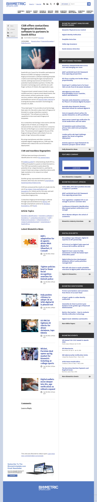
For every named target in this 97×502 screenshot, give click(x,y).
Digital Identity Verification (71, 35)
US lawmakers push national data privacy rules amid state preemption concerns (74, 128)
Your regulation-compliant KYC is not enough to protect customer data (75, 201)
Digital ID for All (29, 12)
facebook (54, 4)
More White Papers (68, 323)
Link (11, 32)
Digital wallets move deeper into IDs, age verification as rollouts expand (48, 384)
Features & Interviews (43, 12)
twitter (51, 4)
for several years (44, 157)
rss (44, 4)
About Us (31, 4)
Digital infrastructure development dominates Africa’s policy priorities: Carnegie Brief (74, 261)
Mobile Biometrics (26, 43)
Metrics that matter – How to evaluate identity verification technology (75, 313)
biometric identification (29, 215)
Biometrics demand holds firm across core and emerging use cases (75, 66)
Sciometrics (25, 206)
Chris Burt (41, 38)
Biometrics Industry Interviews (72, 221)
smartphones (45, 222)
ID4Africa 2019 (28, 162)
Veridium (47, 204)
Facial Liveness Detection (71, 49)
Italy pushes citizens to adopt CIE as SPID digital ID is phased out (47, 300)
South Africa (25, 224)
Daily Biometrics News (69, 149)
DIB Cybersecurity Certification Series (76, 356)
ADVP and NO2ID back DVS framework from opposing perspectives (75, 73)
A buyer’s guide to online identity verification (73, 298)
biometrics (25, 218)
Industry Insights (50, 12)
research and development (30, 222)
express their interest (46, 99)
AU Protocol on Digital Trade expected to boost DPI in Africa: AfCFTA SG (75, 245)
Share (11, 25)
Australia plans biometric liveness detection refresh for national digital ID (76, 107)
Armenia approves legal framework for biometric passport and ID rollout (75, 143)
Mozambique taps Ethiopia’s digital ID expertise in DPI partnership (75, 239)
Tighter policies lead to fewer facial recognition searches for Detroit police (48, 273)
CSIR (49, 218)
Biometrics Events (81, 12)
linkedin (47, 4)
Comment (12, 36)
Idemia (44, 201)
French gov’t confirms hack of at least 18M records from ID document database (76, 86)
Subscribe (38, 4)
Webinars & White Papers (72, 12)
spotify (57, 4)
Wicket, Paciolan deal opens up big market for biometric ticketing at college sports (47, 356)
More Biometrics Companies (71, 177)
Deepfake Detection (69, 39)
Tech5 (35, 206)
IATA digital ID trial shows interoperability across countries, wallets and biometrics (73, 93)
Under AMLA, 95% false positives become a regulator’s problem (76, 187)
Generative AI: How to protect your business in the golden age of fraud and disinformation (76, 305)
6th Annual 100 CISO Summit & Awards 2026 (76, 342)
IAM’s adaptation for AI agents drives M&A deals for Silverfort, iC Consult (47, 243)
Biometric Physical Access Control (74, 30)
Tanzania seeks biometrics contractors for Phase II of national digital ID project (76, 101)
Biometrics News (21, 12)
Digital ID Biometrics (69, 274)
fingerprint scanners (28, 220)
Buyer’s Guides (35, 12)
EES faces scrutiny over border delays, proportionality (75, 79)
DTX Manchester (76, 349)
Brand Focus (57, 12)
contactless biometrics (38, 218)
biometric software (45, 215)
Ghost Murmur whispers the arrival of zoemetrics (75, 215)
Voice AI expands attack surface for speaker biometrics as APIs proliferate (75, 114)
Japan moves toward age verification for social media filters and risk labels (76, 120)
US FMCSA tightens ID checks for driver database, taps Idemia (47, 326)
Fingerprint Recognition (47, 41)
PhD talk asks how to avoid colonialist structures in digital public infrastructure (76, 268)
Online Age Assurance (69, 44)
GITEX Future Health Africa (76, 362)
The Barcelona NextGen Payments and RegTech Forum (76, 370)
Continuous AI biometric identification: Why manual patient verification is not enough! (75, 208)
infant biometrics (43, 220)
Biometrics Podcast (90, 12)
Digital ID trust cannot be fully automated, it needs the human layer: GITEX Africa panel (75, 252)
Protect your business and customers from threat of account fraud (75, 292)
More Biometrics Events (70, 376)
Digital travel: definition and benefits (75, 319)
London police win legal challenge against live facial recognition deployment (74, 136)
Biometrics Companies (63, 12)
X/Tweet (12, 29)
